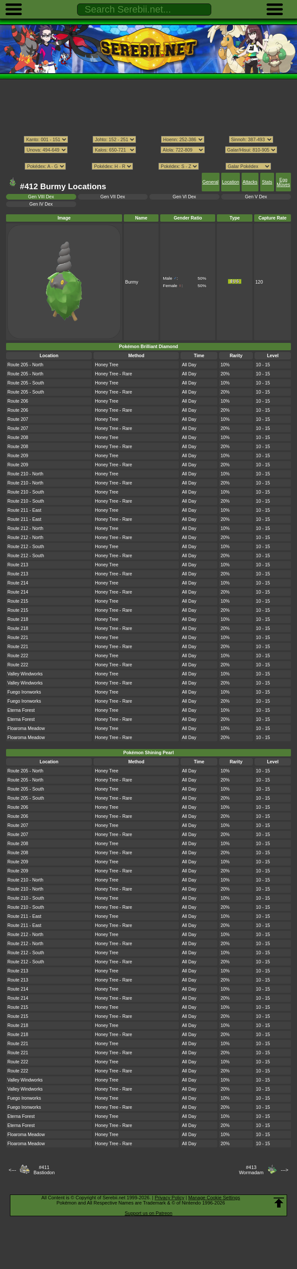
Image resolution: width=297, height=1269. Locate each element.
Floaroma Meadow (26, 728)
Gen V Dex (256, 196)
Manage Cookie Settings (214, 1197)
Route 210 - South (25, 492)
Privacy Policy (169, 1197)
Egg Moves (283, 182)
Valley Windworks (25, 674)
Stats (267, 182)
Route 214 (17, 583)
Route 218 (17, 619)
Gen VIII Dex (41, 196)
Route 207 (17, 419)
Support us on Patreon (148, 1213)
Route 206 (17, 401)
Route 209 (17, 455)
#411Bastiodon (44, 1170)
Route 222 (17, 655)
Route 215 (17, 601)
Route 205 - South (25, 383)
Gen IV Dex (41, 204)
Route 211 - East (24, 510)
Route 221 (17, 637)
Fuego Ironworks (24, 692)
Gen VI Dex (184, 196)
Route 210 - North (25, 473)
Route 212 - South (25, 546)
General (211, 182)
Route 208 (17, 437)
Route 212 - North (25, 528)
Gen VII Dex (112, 196)
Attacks (249, 182)
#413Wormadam (251, 1170)
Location (230, 182)
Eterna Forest (21, 710)
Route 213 (17, 564)
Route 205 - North (25, 364)
